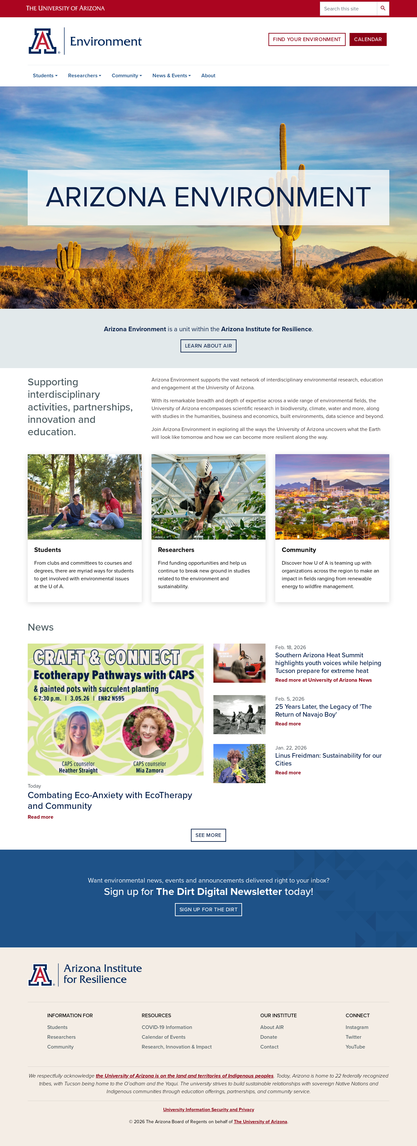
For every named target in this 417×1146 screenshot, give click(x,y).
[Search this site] (348, 9)
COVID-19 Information (167, 1027)
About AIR (272, 1027)
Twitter (353, 1037)
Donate (268, 1037)
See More (208, 835)
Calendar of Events (163, 1037)
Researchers (83, 75)
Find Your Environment (307, 39)
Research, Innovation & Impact (177, 1047)
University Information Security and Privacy (208, 1109)
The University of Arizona (260, 1121)
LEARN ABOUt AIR (208, 346)
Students (43, 75)
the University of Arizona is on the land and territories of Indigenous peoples (185, 1076)
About (208, 75)
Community (125, 75)
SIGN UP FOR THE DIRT (209, 909)
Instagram (357, 1027)
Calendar (368, 39)
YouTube (355, 1047)
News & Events (169, 75)
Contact (269, 1047)
